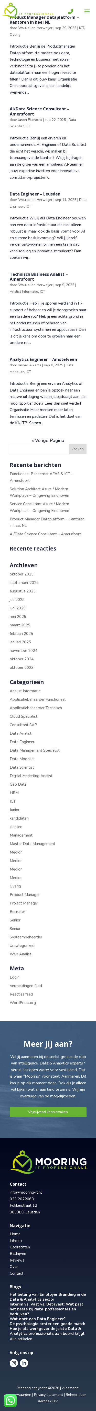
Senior (15, 920)
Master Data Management (32, 843)
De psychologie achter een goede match (47, 1323)
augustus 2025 (23, 591)
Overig (15, 34)
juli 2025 (17, 599)
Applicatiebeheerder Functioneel (38, 699)
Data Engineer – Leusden (35, 194)
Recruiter (17, 911)
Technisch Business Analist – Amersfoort (39, 276)
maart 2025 (20, 625)
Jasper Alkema (29, 365)
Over (14, 1266)
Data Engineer (22, 741)
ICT (81, 27)
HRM (14, 792)
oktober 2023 (22, 667)
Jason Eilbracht (30, 119)
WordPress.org (23, 1002)
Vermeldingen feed (26, 985)
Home (15, 1234)
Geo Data (18, 784)
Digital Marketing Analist (31, 775)
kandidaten (19, 818)
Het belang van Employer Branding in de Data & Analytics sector (48, 1297)
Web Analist (20, 954)
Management (21, 835)
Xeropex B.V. (48, 1401)
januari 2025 (20, 642)
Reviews (17, 1260)
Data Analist (20, 733)
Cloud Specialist (23, 716)
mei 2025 (18, 616)
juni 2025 (18, 608)
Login (14, 977)
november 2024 (23, 650)
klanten (16, 826)
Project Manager (24, 903)
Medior (16, 852)
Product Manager (25, 894)
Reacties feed (21, 994)
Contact (16, 1273)
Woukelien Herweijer (35, 27)
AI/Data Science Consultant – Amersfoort (39, 111)
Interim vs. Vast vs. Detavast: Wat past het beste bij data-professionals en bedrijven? (46, 1309)
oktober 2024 (22, 659)
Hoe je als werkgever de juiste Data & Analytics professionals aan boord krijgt (47, 1331)
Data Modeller (22, 758)
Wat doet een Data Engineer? (38, 1318)
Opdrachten (20, 1247)
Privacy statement (48, 1394)
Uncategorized (22, 945)
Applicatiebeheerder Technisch (36, 708)
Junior (14, 809)
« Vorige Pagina (48, 440)
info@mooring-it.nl (26, 1192)
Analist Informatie (24, 291)
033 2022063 (22, 1199)
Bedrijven (18, 1253)
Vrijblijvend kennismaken (48, 1112)
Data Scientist (22, 767)
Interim (16, 1240)
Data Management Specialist (35, 750)
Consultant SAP (23, 724)
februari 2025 (21, 633)
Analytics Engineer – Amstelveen (43, 359)
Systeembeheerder (26, 937)
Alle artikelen (21, 1339)
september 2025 (24, 582)
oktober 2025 (22, 574)
